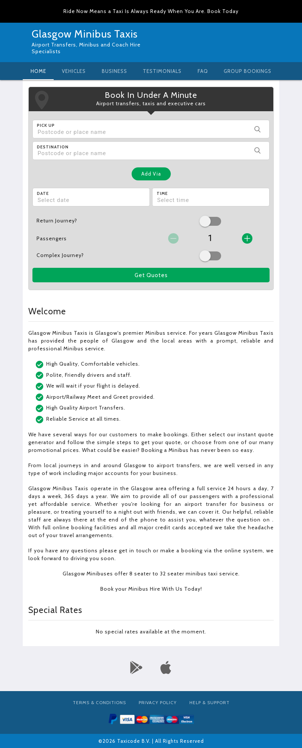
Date (43, 193)
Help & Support (209, 702)
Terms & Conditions (99, 702)
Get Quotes (151, 275)
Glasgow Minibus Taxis (85, 34)
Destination (53, 147)
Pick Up (46, 125)
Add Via (151, 174)
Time (162, 193)
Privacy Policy (158, 702)
